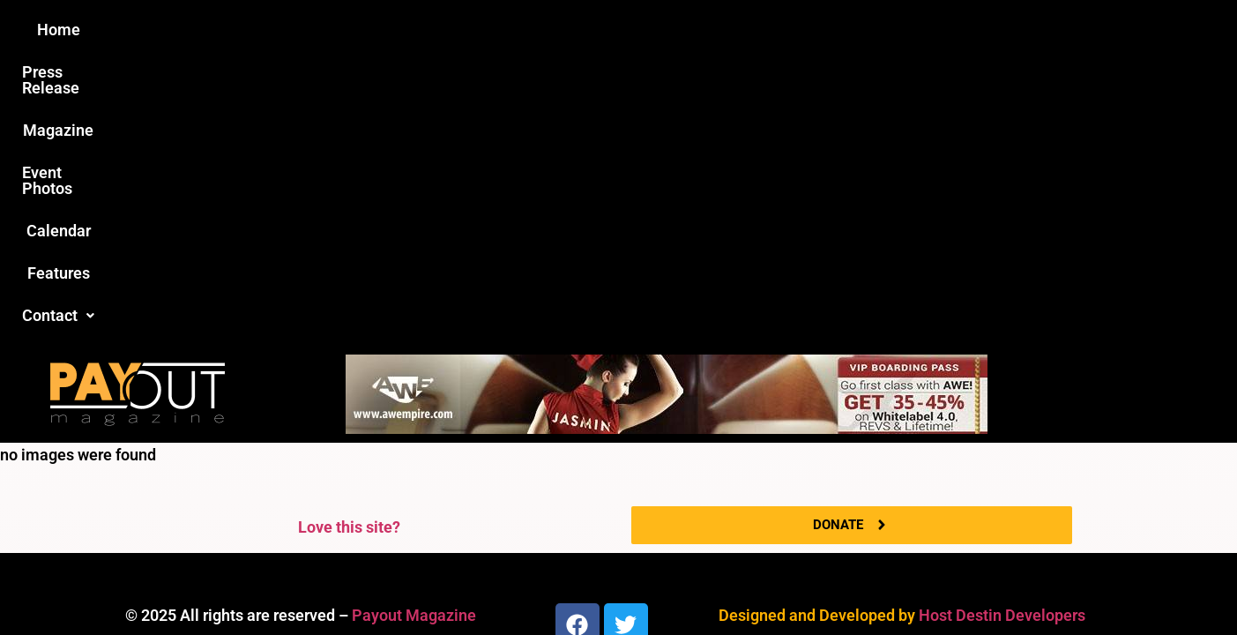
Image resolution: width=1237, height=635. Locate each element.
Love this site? (349, 241)
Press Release (406, 29)
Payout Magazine (414, 329)
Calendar (732, 29)
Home (307, 29)
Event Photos (627, 29)
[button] (916, 30)
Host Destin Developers (1002, 329)
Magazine (518, 29)
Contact (916, 29)
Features (822, 29)
